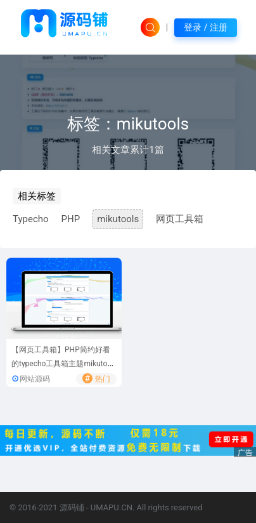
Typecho (31, 219)
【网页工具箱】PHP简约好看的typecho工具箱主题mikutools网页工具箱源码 (62, 364)
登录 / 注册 (205, 27)
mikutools (118, 219)
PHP (70, 219)
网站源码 (35, 378)
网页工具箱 (179, 219)
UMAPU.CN (111, 507)
